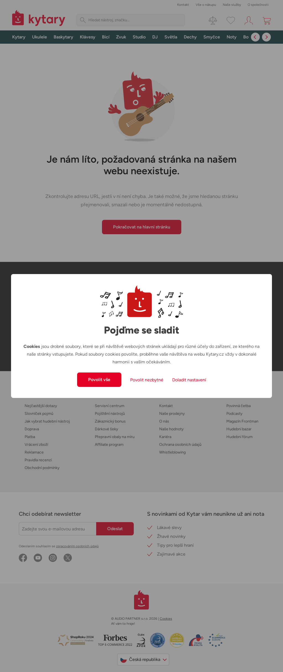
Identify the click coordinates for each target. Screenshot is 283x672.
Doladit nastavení (189, 379)
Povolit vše (99, 379)
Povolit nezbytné (146, 379)
